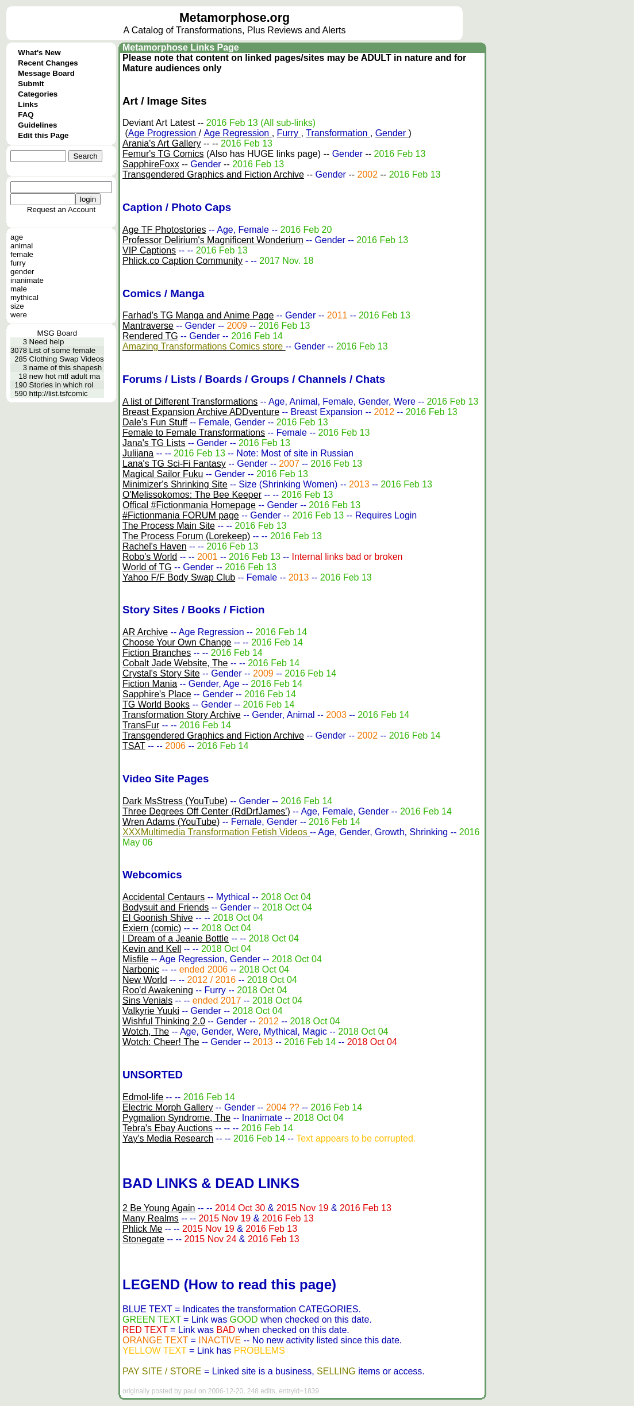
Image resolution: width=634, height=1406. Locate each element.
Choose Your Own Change (176, 642)
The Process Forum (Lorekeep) (186, 536)
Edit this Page (43, 135)
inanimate (27, 280)
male (18, 289)
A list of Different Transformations (190, 401)
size (17, 306)
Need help (46, 341)
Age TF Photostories (164, 230)
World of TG (147, 567)
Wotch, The (145, 1031)
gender (22, 271)
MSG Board (57, 333)
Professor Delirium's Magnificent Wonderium (212, 240)
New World (144, 980)
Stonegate (143, 1239)
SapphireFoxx (150, 164)
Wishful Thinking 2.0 (163, 1021)
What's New (39, 52)
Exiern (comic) (151, 928)
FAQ (25, 114)
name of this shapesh (65, 367)
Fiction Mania (149, 684)
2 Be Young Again (158, 1208)
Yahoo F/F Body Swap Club (178, 577)
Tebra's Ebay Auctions (167, 1128)
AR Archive (145, 632)
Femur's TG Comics (162, 154)
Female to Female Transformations (193, 432)
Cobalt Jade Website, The (175, 663)
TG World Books (156, 704)
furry (18, 263)
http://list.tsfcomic (58, 393)
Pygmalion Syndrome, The (176, 1118)
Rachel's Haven (154, 546)
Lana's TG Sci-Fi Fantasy (174, 463)
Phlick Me (142, 1229)
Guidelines (37, 125)
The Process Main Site (168, 526)
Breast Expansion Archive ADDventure (200, 412)
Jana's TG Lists (153, 443)
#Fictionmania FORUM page (180, 515)
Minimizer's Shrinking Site (175, 484)
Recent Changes (48, 63)
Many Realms (150, 1218)
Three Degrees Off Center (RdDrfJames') (206, 811)
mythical (24, 297)
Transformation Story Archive (181, 715)
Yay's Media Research (167, 1138)
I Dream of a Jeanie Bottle (175, 938)
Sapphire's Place (156, 694)
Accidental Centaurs (163, 897)
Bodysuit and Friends (165, 907)
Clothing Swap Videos (66, 359)
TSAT (133, 746)
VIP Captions (149, 250)
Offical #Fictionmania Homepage (189, 505)
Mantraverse (148, 326)
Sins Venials (147, 1000)
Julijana (137, 453)
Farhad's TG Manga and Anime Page (198, 315)
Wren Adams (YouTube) (171, 822)
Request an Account (61, 209)
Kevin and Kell (151, 949)
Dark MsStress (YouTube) (175, 801)
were (18, 314)
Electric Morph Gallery (167, 1107)
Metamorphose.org (234, 18)
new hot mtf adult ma (65, 376)
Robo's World (149, 557)
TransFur (140, 725)
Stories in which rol (61, 385)
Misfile (135, 959)
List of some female (62, 350)
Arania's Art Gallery (161, 143)
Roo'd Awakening (157, 990)
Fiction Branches (156, 653)
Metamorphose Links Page (180, 47)
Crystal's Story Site (161, 673)
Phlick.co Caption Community (182, 261)
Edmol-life (142, 1097)
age (16, 237)
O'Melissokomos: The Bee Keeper (192, 495)
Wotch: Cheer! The (160, 1042)
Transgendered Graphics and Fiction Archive (213, 174)
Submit (31, 83)
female (21, 254)
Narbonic (140, 969)
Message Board (46, 73)
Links (28, 104)
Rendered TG (150, 336)
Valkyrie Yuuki (150, 1011)
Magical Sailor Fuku (162, 474)
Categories (37, 94)
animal (21, 245)
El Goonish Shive (157, 918)
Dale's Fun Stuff (154, 422)
